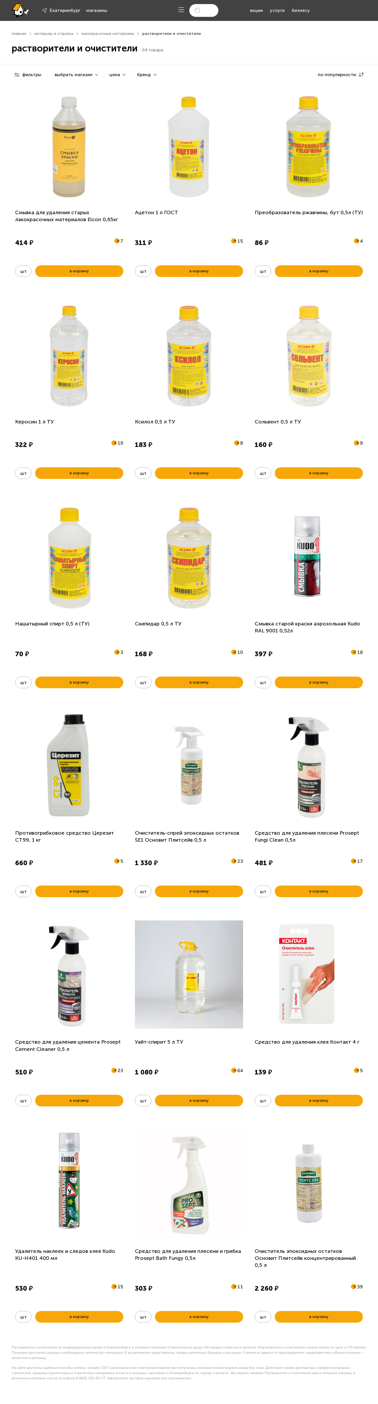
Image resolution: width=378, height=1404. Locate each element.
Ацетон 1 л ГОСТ (156, 212)
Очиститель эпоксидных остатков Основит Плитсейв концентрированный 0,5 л (305, 1258)
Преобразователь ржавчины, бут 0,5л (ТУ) (309, 212)
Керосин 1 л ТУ (34, 421)
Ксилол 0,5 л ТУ (155, 421)
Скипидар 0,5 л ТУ (158, 623)
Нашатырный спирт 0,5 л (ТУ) (52, 623)
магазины (96, 10)
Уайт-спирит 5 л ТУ (159, 1042)
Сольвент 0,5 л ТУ (278, 421)
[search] (203, 10)
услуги (277, 10)
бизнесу (301, 10)
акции (256, 10)
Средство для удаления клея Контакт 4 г (307, 1042)
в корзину (79, 271)
